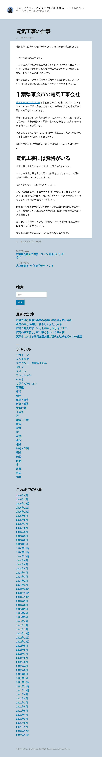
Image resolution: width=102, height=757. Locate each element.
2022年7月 (22, 653)
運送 (18, 473)
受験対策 (21, 408)
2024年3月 (22, 576)
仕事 (40, 242)
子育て (20, 412)
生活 (18, 440)
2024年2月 (22, 580)
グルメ (20, 367)
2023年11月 (22, 593)
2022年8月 (22, 650)
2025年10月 (22, 511)
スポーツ (21, 371)
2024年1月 (22, 585)
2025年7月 (22, 524)
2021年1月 (22, 727)
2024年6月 (22, 564)
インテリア (22, 359)
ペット (20, 379)
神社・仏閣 (22, 448)
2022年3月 (22, 670)
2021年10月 (22, 690)
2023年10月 (22, 597)
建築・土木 (22, 420)
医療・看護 (22, 403)
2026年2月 (22, 499)
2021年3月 (22, 718)
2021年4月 (22, 714)
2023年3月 (22, 625)
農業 (18, 468)
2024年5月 (22, 568)
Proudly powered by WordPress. (58, 749)
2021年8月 (22, 698)
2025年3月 (22, 536)
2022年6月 (22, 658)
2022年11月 (22, 637)
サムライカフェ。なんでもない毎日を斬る (40, 8)
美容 (18, 456)
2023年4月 (22, 621)
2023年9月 (22, 601)
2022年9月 (22, 645)
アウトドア (22, 355)
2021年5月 (22, 710)
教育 (18, 428)
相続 (18, 444)
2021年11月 (22, 686)
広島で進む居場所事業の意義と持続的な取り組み (44, 320)
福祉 (18, 452)
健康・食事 (22, 399)
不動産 (20, 387)
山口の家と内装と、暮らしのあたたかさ (39, 324)
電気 (18, 477)
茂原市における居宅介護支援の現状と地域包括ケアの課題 (49, 336)
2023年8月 (22, 605)
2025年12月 (22, 503)
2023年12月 (22, 589)
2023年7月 (22, 609)
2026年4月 (22, 495)
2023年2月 (22, 629)
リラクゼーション (26, 383)
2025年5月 (22, 532)
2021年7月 (22, 702)
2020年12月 (22, 731)
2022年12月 (22, 633)
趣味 (18, 460)
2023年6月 (22, 613)
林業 (18, 436)
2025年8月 (22, 520)
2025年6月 (22, 528)
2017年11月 (22, 735)
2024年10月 (22, 556)
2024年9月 (22, 560)
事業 (18, 391)
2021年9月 (22, 694)
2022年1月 (22, 678)
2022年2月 (22, 674)
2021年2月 (22, 723)
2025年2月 (22, 540)
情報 (18, 424)
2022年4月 (22, 666)
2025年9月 (22, 515)
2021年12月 (22, 682)
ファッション (24, 375)
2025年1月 (22, 544)
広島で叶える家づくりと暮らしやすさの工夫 (41, 328)
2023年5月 (22, 617)
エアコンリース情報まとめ (31, 363)
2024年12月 (22, 548)
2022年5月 (22, 662)
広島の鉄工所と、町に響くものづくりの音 (40, 332)
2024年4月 (22, 572)
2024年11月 (22, 552)
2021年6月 (22, 706)
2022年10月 (22, 641)
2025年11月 (22, 507)
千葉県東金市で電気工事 (28, 102)
